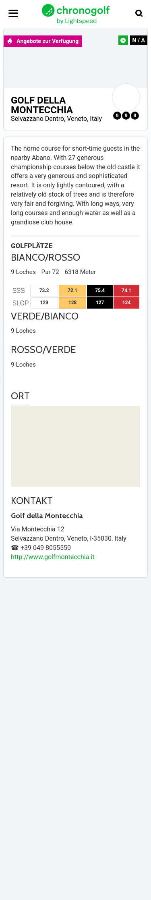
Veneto (77, 118)
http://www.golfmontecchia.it (53, 557)
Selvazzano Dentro (37, 118)
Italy (96, 118)
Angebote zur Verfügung (43, 41)
